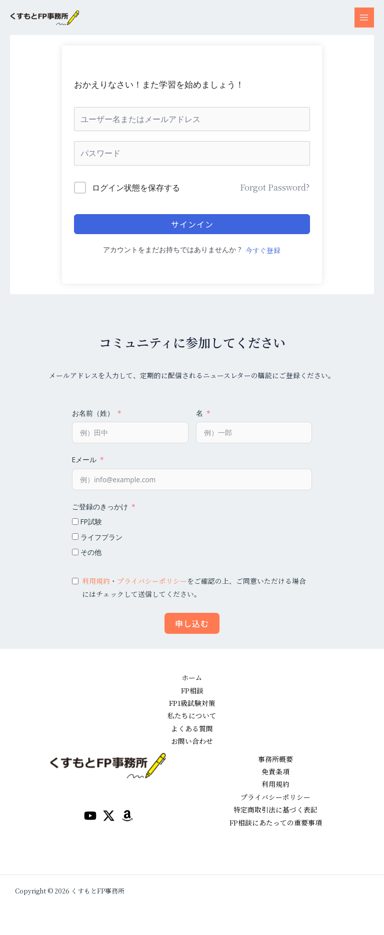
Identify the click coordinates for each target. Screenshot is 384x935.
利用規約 (96, 581)
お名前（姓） (93, 413)
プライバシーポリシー (152, 581)
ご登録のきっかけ (100, 506)
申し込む (192, 623)
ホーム (192, 677)
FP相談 (192, 690)
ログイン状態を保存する (136, 187)
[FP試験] (75, 521)
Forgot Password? (275, 187)
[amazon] (127, 815)
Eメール (84, 459)
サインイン (192, 224)
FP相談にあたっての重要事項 (276, 822)
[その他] (75, 552)
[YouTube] (90, 815)
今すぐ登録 (263, 250)
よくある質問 (192, 728)
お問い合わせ (192, 741)
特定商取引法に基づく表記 (276, 809)
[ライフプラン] (75, 536)
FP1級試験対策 (192, 703)
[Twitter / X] (108, 815)
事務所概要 (275, 759)
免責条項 (276, 771)
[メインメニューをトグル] (364, 17)
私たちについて (192, 715)
